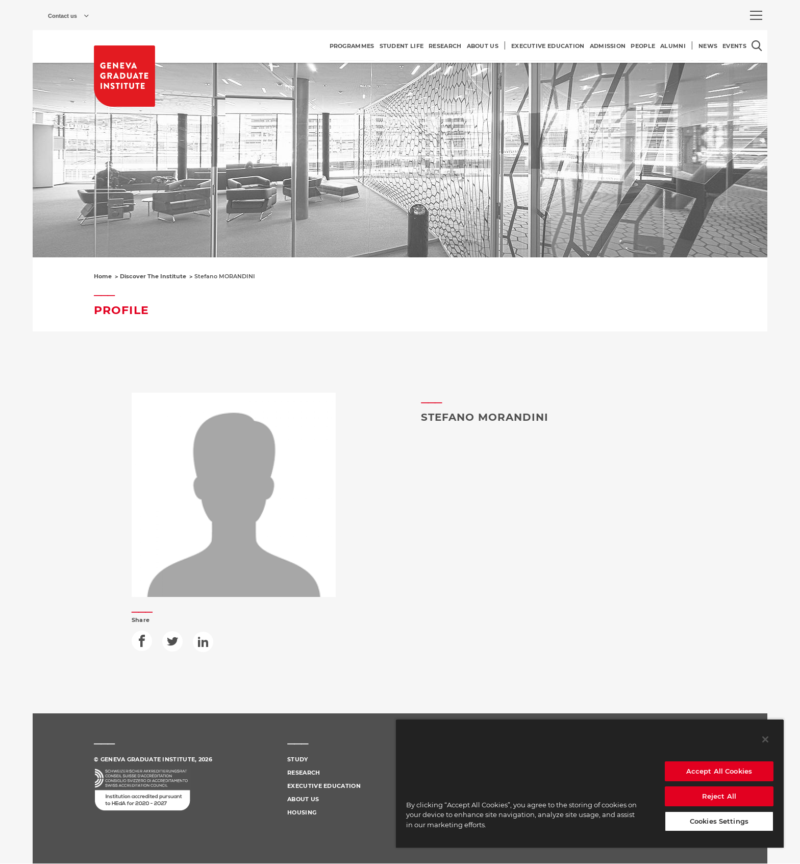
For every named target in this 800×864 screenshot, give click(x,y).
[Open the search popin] (757, 45)
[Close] (765, 739)
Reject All (719, 796)
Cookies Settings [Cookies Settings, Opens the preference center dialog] (719, 821)
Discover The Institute (153, 276)
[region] (590, 783)
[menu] (756, 15)
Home (103, 276)
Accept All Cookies (719, 771)
